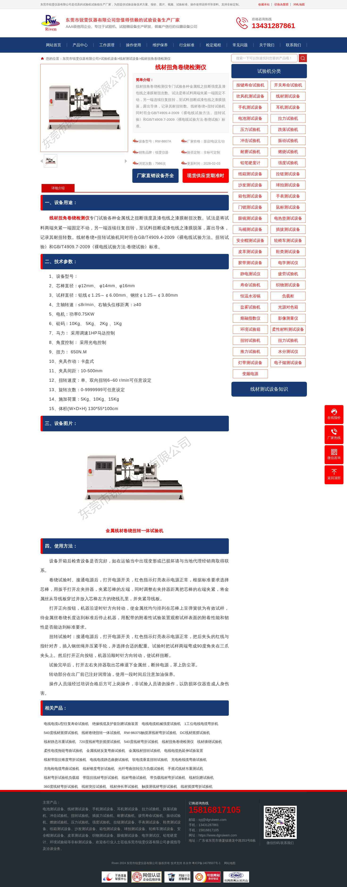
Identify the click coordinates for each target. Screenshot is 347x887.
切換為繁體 (281, 4)
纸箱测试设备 (250, 174)
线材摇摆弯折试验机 (197, 786)
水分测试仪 (288, 351)
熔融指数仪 (250, 318)
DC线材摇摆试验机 (195, 733)
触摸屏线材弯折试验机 (159, 786)
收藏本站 (264, 4)
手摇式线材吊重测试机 (185, 769)
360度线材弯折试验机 (61, 786)
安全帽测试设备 (250, 240)
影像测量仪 (288, 318)
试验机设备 (109, 58)
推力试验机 (250, 351)
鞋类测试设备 (288, 251)
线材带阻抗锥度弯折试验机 (65, 760)
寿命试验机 (250, 285)
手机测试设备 (250, 107)
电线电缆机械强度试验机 (161, 724)
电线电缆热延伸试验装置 (183, 751)
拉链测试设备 (288, 174)
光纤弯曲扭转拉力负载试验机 (141, 769)
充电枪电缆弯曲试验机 (61, 769)
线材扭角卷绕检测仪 (178, 742)
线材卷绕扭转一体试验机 (101, 733)
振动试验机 (288, 140)
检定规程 (213, 45)
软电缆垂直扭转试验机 (150, 760)
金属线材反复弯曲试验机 (105, 751)
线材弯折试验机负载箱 (61, 778)
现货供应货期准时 (205, 175)
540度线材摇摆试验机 (61, 733)
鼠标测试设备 (288, 207)
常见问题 (240, 45)
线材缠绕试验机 (209, 742)
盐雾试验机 (250, 307)
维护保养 (160, 45)
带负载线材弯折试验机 (167, 778)
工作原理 (106, 45)
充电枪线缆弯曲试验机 (189, 760)
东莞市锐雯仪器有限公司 (81, 58)
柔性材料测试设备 (288, 329)
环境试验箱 (250, 329)
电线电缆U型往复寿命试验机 (66, 724)
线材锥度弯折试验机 (99, 769)
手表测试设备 (288, 196)
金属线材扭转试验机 (145, 751)
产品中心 (80, 45)
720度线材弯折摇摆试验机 (100, 742)
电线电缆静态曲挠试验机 (109, 760)
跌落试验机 (288, 129)
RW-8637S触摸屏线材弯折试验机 (150, 733)
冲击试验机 (250, 140)
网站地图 (229, 863)
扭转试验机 (250, 340)
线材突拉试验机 (94, 786)
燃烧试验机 (288, 152)
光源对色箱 (288, 307)
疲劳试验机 (288, 274)
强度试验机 (288, 163)
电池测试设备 (250, 118)
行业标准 (186, 45)
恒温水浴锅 (250, 296)
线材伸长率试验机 (124, 786)
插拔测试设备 (288, 229)
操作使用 (133, 45)
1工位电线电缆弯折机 (201, 724)
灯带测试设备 (250, 362)
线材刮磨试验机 (201, 778)
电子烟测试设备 (288, 362)
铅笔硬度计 (250, 163)
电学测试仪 (288, 263)
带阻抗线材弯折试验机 (100, 778)
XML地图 (299, 4)
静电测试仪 (250, 274)
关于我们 (266, 45)
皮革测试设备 (250, 251)
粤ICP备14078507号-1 (206, 863)
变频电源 (250, 374)
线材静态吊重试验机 (60, 742)
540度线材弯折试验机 (141, 742)
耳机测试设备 (288, 107)
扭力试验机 (288, 340)
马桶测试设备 (250, 229)
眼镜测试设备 (250, 218)
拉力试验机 (288, 118)
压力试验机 (250, 129)
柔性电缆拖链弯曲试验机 (63, 751)
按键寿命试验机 (250, 85)
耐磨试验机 (250, 152)
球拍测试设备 (288, 185)
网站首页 (53, 45)
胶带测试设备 (250, 263)
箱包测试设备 (250, 196)
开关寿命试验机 (288, 85)
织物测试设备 (288, 285)
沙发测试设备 (250, 185)
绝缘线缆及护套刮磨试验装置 (115, 724)
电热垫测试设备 (288, 218)
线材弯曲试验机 (134, 778)
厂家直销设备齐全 (155, 175)
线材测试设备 (129, 58)
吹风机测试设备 (250, 96)
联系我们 (293, 45)
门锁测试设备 (250, 207)
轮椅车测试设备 (288, 240)
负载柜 (288, 296)
